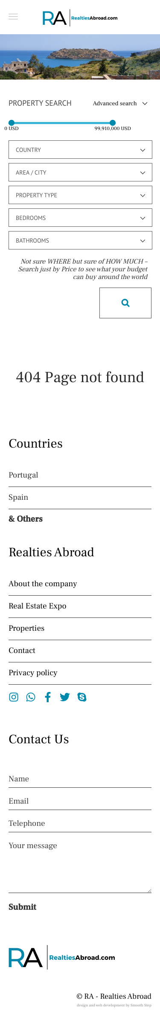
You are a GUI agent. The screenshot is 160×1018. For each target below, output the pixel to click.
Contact (22, 651)
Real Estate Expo (38, 606)
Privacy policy (33, 673)
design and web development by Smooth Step (114, 1005)
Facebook (48, 697)
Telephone (27, 824)
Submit (22, 907)
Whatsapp (31, 697)
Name (19, 779)
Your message (33, 846)
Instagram (14, 697)
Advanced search (115, 103)
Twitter (65, 697)
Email (19, 801)
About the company (43, 584)
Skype (82, 697)
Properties (26, 628)
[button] (13, 16)
